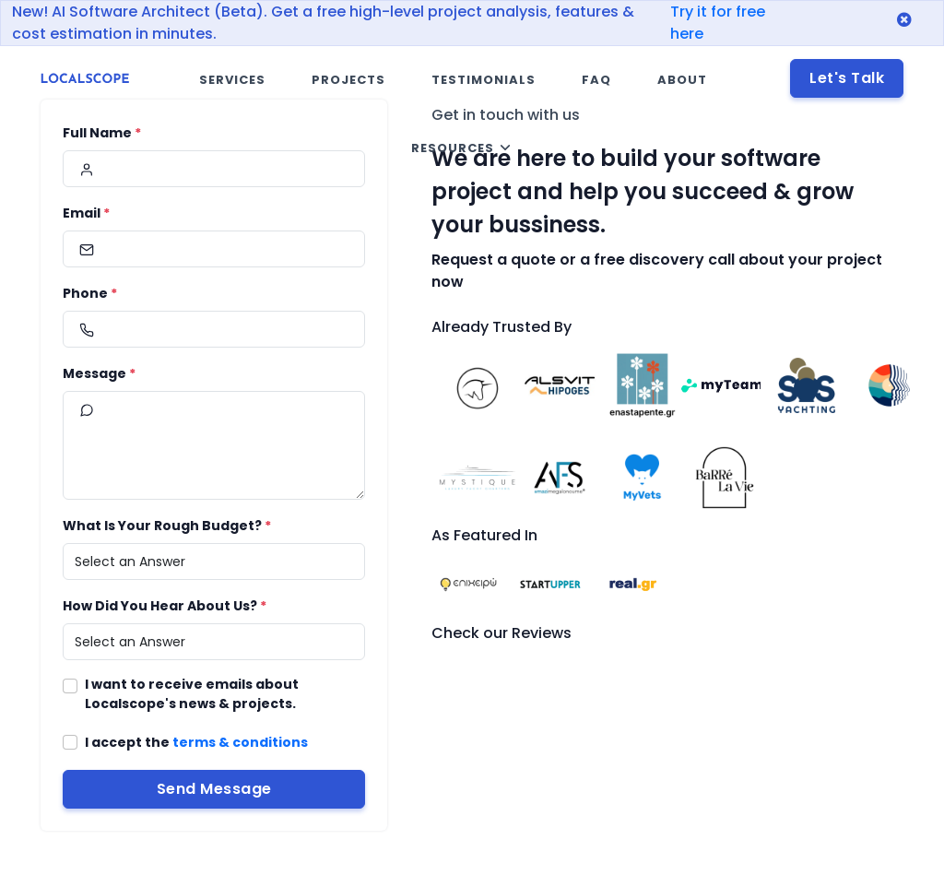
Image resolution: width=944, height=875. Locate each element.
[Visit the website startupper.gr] (550, 583)
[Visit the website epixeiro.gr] (468, 583)
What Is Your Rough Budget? (167, 525)
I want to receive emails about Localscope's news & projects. (192, 694)
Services (232, 80)
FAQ (596, 80)
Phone (90, 293)
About (682, 80)
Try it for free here (717, 22)
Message (99, 373)
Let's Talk (846, 78)
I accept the (196, 742)
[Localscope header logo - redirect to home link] (85, 80)
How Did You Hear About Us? (164, 606)
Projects (348, 80)
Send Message (214, 788)
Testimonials (483, 80)
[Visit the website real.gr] (633, 583)
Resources (452, 148)
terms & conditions (240, 742)
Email (86, 213)
